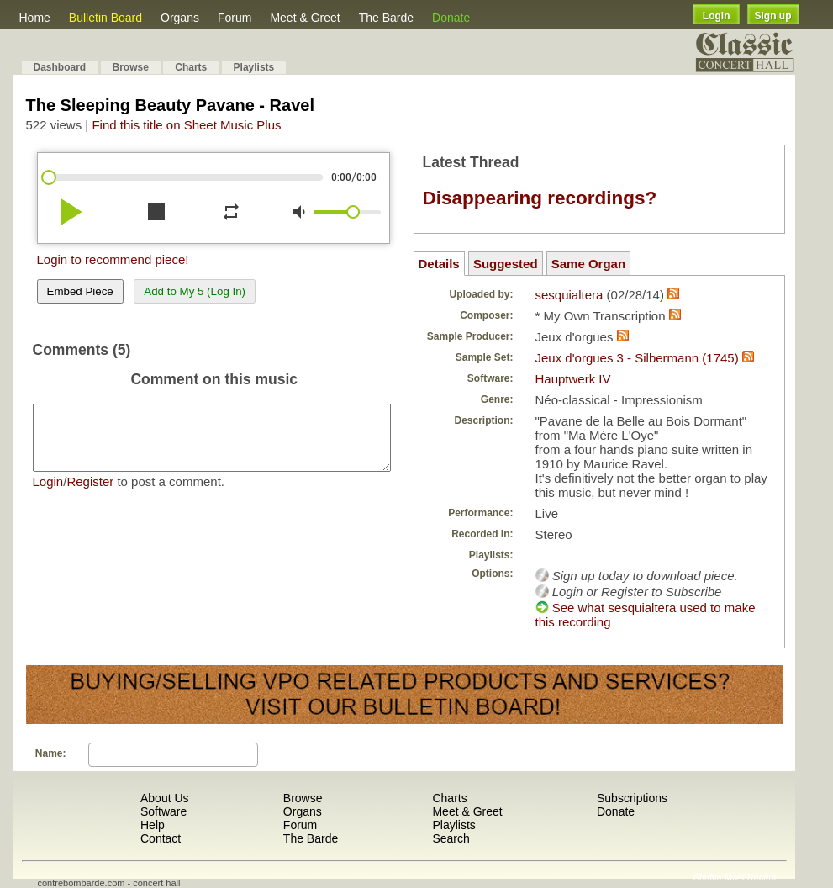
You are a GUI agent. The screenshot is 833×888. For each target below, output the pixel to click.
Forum (234, 17)
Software (163, 811)
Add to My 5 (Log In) (194, 291)
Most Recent (751, 877)
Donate (451, 17)
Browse (131, 67)
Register (89, 494)
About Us (164, 798)
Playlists (254, 67)
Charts (191, 67)
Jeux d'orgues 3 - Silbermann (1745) (637, 358)
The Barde (386, 17)
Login (716, 16)
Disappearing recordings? (540, 198)
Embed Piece (80, 291)
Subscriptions (632, 798)
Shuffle (707, 877)
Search (450, 838)
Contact (160, 838)
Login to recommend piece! (113, 259)
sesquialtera (569, 295)
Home (34, 17)
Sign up (773, 16)
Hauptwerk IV (573, 379)
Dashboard (60, 67)
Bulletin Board (105, 17)
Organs (180, 17)
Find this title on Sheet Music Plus (186, 125)
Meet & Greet (305, 17)
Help (152, 825)
